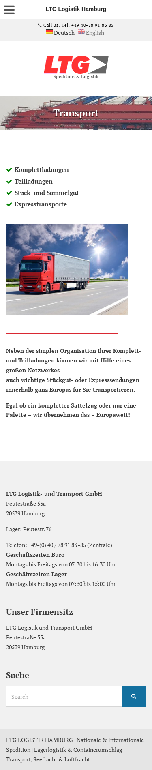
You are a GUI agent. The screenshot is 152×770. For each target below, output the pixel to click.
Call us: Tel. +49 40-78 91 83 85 (78, 25)
